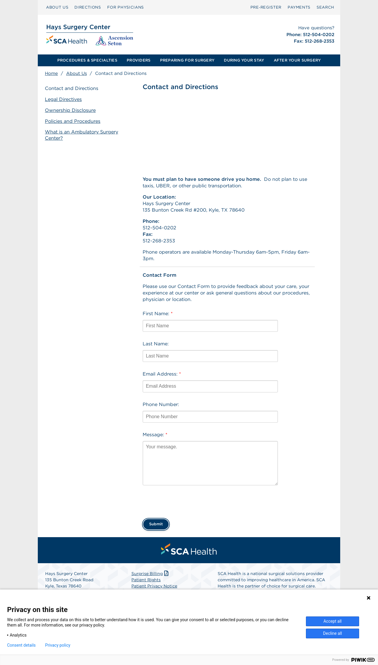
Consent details (21, 645)
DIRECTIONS (87, 7)
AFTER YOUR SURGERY (297, 60)
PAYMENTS (299, 7)
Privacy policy (57, 645)
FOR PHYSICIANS (125, 7)
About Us (76, 73)
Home (51, 73)
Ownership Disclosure (70, 110)
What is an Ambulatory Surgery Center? (81, 135)
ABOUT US (57, 7)
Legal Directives (63, 99)
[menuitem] (57, 7)
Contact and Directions (71, 88)
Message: (155, 434)
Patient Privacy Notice (154, 586)
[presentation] (187, 499)
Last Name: (156, 344)
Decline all (332, 633)
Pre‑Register (265, 7)
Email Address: (162, 374)
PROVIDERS (138, 60)
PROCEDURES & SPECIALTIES (87, 60)
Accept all (332, 621)
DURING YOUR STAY (244, 60)
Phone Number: (161, 404)
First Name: (158, 313)
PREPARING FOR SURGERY (187, 60)
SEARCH (325, 7)
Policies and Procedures (72, 121)
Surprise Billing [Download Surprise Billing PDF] (150, 573)
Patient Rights (146, 579)
